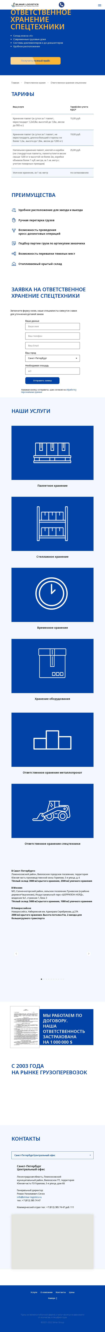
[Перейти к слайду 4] (48, 979)
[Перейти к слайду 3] (46, 979)
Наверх (52, 1298)
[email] (52, 345)
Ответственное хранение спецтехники (52, 843)
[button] (36, 61)
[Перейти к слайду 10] (63, 979)
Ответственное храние (35, 82)
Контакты (61, 1292)
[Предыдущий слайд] (16, 954)
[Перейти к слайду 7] (56, 979)
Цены (72, 1292)
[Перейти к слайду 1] (41, 979)
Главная (15, 82)
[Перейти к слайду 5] (51, 979)
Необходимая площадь (37, 365)
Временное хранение (52, 627)
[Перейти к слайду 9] (61, 979)
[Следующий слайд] (89, 954)
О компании (46, 1292)
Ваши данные (32, 321)
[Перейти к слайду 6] (53, 979)
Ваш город (30, 353)
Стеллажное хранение (52, 556)
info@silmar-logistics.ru (29, 1197)
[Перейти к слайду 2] (43, 979)
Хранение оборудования (52, 698)
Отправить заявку (42, 380)
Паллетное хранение (52, 485)
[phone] (52, 336)
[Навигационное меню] (99, 5)
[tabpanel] (52, 1214)
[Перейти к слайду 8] (58, 979)
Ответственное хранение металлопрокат (52, 772)
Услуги (34, 1292)
